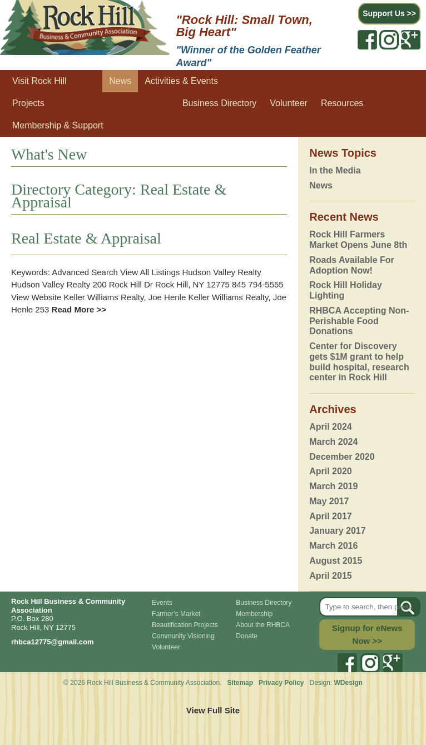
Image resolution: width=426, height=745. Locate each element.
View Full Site (213, 710)
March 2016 (333, 545)
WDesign (348, 683)
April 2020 (330, 471)
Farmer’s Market (176, 614)
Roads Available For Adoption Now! (351, 265)
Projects (28, 103)
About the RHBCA (263, 625)
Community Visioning (183, 636)
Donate (246, 636)
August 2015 (335, 560)
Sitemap (240, 683)
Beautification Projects (185, 625)
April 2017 (330, 516)
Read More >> (77, 309)
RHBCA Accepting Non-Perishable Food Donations (359, 321)
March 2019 (333, 486)
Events (162, 603)
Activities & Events (181, 81)
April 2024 (330, 426)
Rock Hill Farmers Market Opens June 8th (358, 240)
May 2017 (329, 501)
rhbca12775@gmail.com (52, 642)
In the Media (334, 170)
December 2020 (341, 456)
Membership (254, 614)
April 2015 (330, 575)
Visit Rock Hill (39, 81)
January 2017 (337, 530)
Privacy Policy (282, 683)
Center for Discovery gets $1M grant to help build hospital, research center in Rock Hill (359, 361)
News (120, 81)
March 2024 (333, 441)
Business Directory (219, 103)
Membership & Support (57, 125)
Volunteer (289, 103)
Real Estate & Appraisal (86, 238)
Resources (342, 103)
